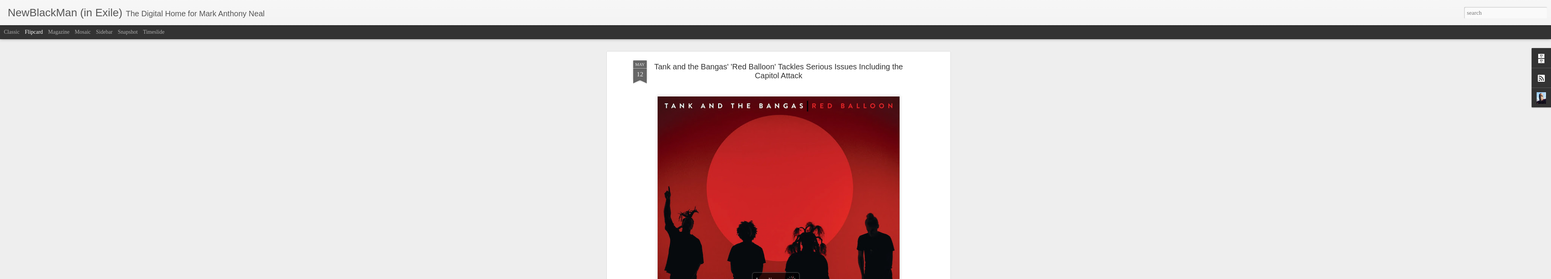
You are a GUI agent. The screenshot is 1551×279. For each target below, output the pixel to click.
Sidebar (104, 32)
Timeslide (154, 32)
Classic (11, 32)
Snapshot (128, 32)
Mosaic (83, 32)
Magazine (58, 32)
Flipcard (34, 32)
